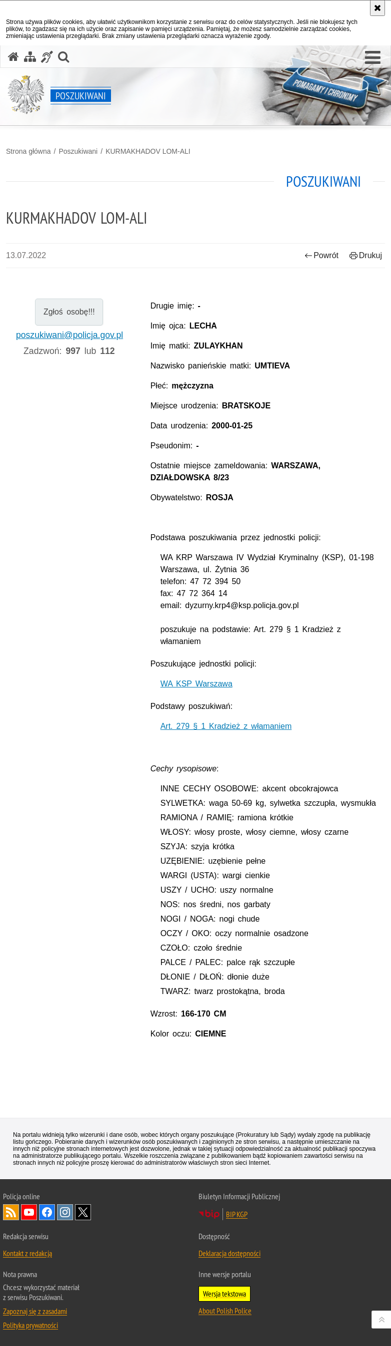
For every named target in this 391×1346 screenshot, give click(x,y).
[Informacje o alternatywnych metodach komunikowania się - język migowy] (47, 56)
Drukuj (366, 255)
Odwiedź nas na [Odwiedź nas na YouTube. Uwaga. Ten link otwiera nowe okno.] (29, 1212)
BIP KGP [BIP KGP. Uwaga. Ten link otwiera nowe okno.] (237, 1214)
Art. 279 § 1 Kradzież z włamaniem (226, 726)
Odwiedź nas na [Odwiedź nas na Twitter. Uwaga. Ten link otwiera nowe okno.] (83, 1212)
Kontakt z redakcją (27, 1253)
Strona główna (28, 151)
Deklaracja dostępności (229, 1253)
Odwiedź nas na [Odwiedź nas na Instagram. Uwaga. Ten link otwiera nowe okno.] (65, 1212)
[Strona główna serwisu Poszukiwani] (13, 56)
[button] (372, 57)
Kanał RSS (11, 1212)
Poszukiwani (78, 151)
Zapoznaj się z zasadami (35, 1311)
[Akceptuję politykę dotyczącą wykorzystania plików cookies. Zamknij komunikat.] (377, 8)
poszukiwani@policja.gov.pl (69, 335)
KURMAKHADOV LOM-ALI (148, 151)
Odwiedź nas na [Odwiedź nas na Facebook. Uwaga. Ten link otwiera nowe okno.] (47, 1212)
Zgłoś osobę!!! (69, 312)
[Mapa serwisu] (30, 56)
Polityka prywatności (30, 1325)
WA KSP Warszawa (196, 683)
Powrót (321, 255)
